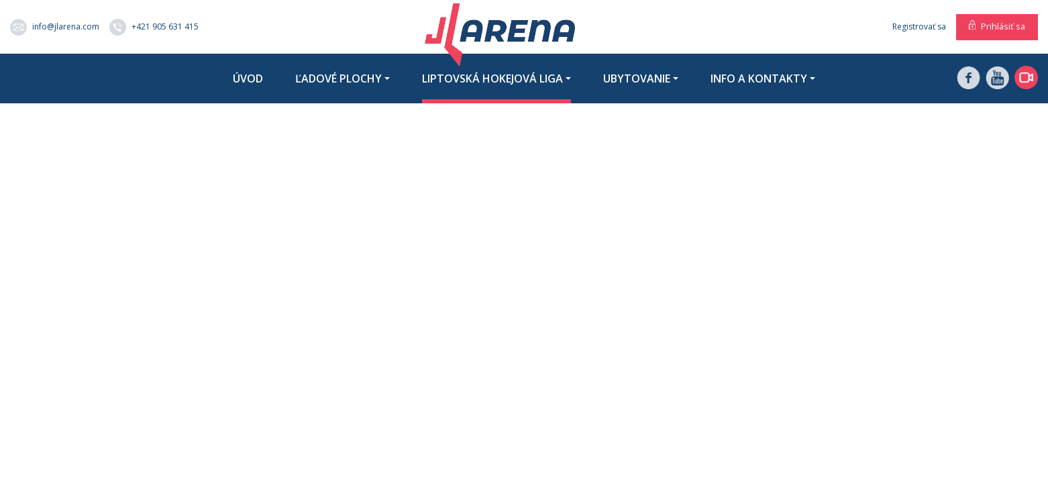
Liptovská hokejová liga (492, 78)
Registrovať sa (919, 26)
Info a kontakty (759, 78)
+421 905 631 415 (154, 27)
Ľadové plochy (338, 78)
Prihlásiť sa (1003, 26)
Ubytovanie (636, 78)
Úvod (248, 78)
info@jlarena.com (54, 27)
